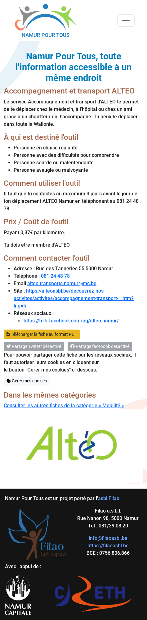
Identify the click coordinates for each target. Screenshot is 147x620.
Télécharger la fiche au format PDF (42, 334)
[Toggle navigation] (126, 20)
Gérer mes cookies (27, 380)
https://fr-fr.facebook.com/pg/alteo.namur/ (71, 321)
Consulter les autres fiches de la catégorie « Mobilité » (64, 405)
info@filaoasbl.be (108, 538)
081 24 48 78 (55, 276)
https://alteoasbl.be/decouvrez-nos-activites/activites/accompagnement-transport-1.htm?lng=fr (74, 298)
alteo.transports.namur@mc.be (61, 283)
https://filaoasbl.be (108, 546)
